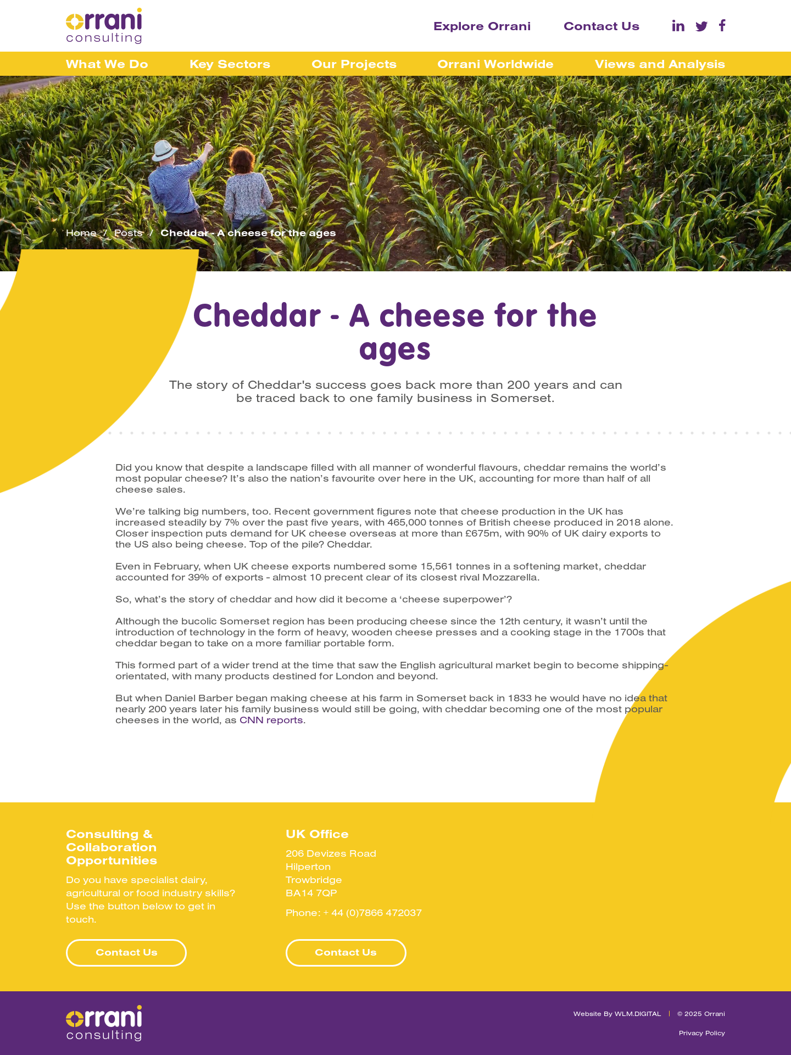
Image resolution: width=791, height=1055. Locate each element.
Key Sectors (230, 63)
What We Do (107, 63)
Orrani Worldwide (495, 63)
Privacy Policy (702, 1033)
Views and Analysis (660, 63)
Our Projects (354, 63)
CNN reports (271, 720)
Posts (128, 232)
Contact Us (601, 26)
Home (81, 232)
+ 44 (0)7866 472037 (373, 912)
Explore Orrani (482, 26)
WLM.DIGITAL (638, 1013)
